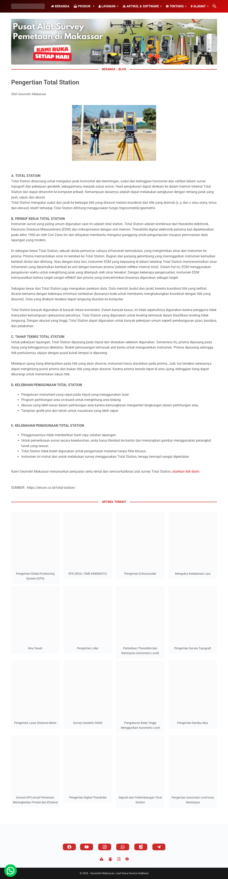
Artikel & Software (141, 6)
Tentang (175, 6)
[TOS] (118, 859)
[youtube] (86, 847)
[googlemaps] (140, 847)
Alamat (198, 6)
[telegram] (158, 847)
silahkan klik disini (185, 471)
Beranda (60, 6)
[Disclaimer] (101, 859)
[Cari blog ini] (214, 6)
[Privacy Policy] (110, 859)
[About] (127, 859)
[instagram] (104, 847)
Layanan (107, 6)
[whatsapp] (122, 847)
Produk (82, 6)
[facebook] (69, 847)
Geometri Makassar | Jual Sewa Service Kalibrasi (119, 873)
